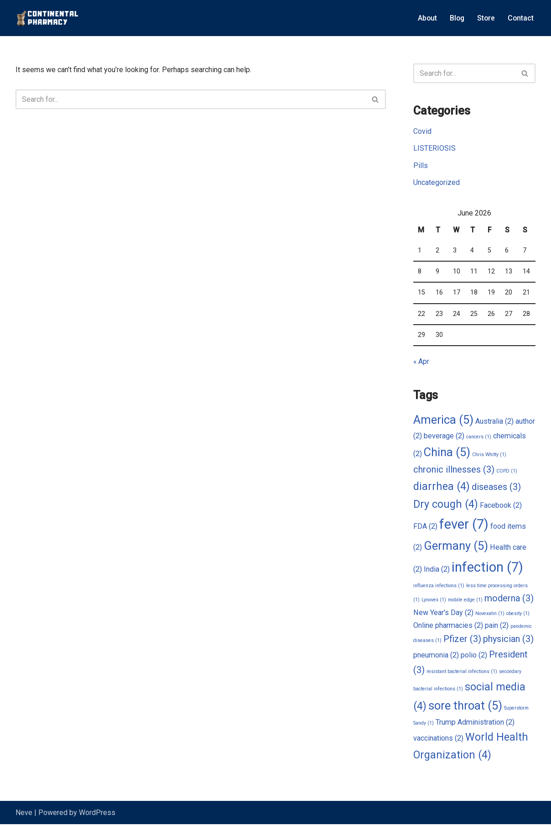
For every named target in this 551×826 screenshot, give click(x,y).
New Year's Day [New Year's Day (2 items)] (443, 614)
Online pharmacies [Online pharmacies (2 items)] (448, 626)
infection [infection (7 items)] (487, 568)
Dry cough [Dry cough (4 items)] (445, 506)
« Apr (421, 362)
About (425, 18)
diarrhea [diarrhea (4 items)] (441, 487)
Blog (455, 18)
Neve (24, 814)
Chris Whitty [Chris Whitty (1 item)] (489, 455)
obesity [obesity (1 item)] (518, 615)
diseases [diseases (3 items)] (496, 487)
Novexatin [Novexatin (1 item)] (489, 615)
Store (485, 18)
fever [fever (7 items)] (464, 525)
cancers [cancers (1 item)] (478, 438)
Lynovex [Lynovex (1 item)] (433, 602)
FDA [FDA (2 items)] (425, 527)
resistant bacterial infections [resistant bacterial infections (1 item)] (461, 674)
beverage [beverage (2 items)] (444, 436)
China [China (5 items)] (447, 453)
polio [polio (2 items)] (474, 657)
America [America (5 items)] (443, 420)
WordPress (97, 814)
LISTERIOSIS (434, 148)
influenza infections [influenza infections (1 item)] (438, 587)
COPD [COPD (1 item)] (506, 472)
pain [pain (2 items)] (497, 626)
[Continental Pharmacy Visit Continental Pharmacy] (47, 18)
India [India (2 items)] (437, 570)
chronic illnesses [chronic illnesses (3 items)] (453, 470)
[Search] (190, 99)
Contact (520, 18)
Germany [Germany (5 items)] (456, 547)
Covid (422, 131)
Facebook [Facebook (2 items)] (501, 506)
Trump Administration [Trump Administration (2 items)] (475, 723)
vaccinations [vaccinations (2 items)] (438, 740)
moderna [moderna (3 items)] (509, 600)
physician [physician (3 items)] (508, 641)
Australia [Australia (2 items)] (494, 422)
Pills (420, 165)
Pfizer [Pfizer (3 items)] (462, 641)
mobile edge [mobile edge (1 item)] (465, 602)
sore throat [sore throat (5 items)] (465, 707)
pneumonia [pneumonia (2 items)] (436, 657)
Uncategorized (436, 182)
